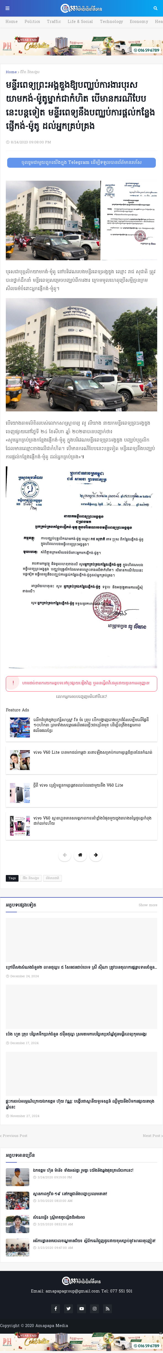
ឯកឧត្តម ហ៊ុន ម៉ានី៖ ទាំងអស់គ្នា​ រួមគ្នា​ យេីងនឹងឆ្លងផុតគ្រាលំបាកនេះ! (83, 1171)
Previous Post (15, 1136)
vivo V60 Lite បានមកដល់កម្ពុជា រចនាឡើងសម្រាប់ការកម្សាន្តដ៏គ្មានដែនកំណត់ (92, 753)
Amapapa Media (51, 1326)
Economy (139, 22)
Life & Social (80, 22)
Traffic (54, 22)
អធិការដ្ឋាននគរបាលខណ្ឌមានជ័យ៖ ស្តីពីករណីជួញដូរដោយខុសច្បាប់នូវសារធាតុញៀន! (94, 1241)
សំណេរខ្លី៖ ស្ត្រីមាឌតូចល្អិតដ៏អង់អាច (59, 1218)
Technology (111, 22)
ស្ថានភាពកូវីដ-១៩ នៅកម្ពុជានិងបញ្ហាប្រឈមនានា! (70, 1194)
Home (12, 22)
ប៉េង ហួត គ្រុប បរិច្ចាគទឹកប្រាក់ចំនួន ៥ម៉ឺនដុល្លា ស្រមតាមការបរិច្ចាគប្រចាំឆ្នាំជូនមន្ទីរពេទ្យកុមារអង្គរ (76, 1034)
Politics (32, 22)
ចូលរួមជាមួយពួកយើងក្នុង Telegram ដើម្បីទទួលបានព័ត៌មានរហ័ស (82, 162)
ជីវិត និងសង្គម (30, 72)
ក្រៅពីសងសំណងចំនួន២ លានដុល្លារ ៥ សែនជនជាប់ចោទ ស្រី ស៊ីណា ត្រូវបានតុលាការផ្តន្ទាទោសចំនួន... (81, 968)
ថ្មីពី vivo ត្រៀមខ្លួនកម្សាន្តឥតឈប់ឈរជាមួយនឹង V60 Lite (78, 786)
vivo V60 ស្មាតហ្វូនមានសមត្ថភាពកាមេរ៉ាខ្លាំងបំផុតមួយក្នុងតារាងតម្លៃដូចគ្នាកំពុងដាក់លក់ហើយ (92, 821)
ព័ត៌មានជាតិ (52, 878)
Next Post (151, 1136)
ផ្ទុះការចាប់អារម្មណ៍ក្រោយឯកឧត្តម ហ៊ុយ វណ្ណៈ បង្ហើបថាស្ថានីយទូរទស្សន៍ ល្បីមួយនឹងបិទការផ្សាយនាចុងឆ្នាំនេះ (80, 1104)
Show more (148, 905)
